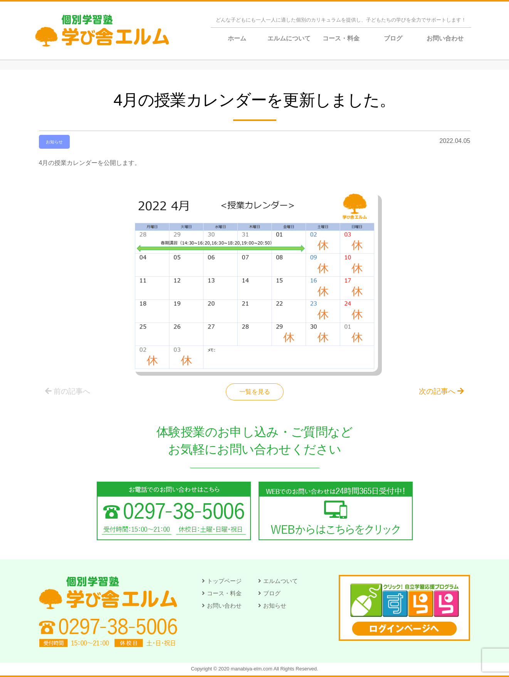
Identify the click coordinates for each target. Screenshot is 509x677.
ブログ (393, 38)
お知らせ (54, 141)
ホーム (237, 38)
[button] (222, 581)
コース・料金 (341, 38)
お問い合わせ (445, 38)
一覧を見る (254, 391)
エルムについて (289, 38)
